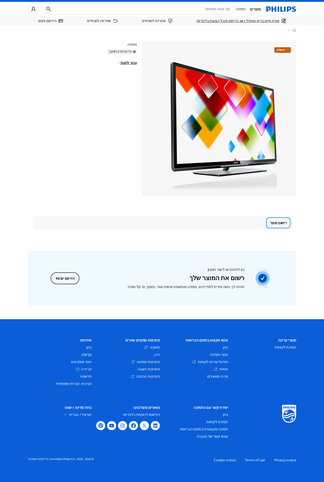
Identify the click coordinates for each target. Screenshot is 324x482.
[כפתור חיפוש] (48, 9)
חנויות (221, 369)
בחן (225, 347)
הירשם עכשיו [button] (65, 278)
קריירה (83, 369)
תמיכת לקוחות (285, 347)
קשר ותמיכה (219, 354)
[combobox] (150, 9)
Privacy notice (285, 460)
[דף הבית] (281, 9)
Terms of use (255, 460)
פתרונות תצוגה (149, 369)
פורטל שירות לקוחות (210, 362)
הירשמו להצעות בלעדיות (141, 414)
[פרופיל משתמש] (33, 9)
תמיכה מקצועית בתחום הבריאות (204, 429)
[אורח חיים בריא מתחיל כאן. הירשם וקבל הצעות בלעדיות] (242, 21)
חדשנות (85, 376)
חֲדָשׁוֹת (87, 354)
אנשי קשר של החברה (212, 436)
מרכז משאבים (217, 376)
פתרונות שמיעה (145, 362)
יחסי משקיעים (81, 362)
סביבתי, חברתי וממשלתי (74, 384)
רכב (157, 354)
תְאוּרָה (152, 347)
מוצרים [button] (255, 9)
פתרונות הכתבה (145, 376)
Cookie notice (225, 460)
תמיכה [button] (241, 9)
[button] (155, 425)
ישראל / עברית (78, 414)
